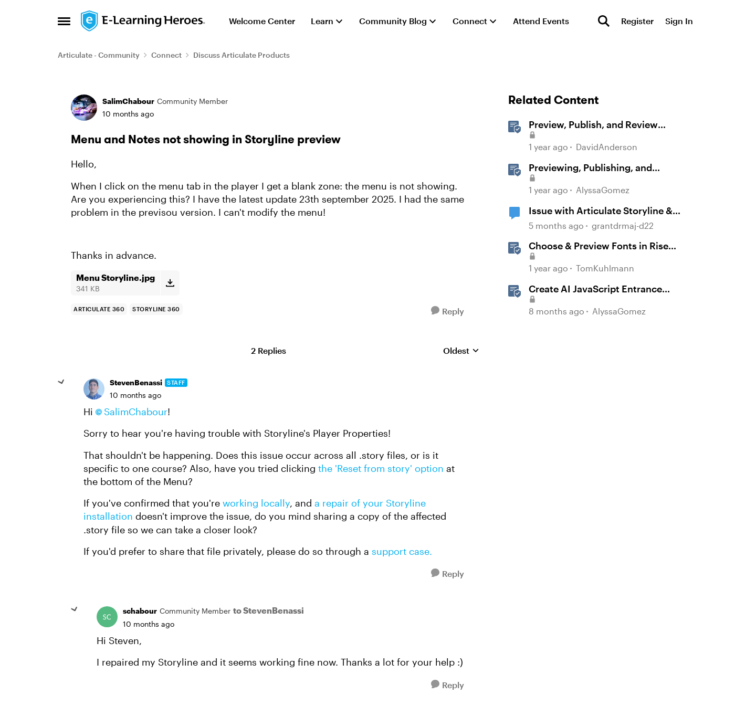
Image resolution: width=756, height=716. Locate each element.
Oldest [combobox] (461, 350)
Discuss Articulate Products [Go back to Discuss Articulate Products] (241, 54)
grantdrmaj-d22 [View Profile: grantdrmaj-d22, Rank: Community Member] (623, 225)
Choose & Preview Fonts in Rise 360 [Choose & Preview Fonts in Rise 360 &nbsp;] (598, 246)
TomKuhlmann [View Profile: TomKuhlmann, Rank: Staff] (605, 268)
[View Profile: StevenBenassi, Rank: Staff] (93, 388)
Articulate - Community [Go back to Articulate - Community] (99, 54)
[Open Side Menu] (64, 21)
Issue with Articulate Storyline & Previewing (601, 211)
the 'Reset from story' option (381, 468)
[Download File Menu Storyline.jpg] (170, 283)
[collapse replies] (61, 382)
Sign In (679, 21)
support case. (402, 551)
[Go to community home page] (143, 20)
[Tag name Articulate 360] (99, 309)
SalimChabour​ (135, 411)
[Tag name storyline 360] (156, 309)
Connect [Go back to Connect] (166, 54)
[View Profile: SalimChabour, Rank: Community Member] (84, 107)
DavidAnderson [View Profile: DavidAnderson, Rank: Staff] (606, 147)
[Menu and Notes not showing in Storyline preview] (135, 395)
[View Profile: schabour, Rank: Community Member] (107, 616)
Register (637, 21)
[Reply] (447, 311)
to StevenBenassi (268, 610)
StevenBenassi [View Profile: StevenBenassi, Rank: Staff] (136, 382)
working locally (256, 503)
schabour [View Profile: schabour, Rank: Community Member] (140, 610)
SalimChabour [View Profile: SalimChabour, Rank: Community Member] (128, 101)
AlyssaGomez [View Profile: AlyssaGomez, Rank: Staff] (602, 190)
